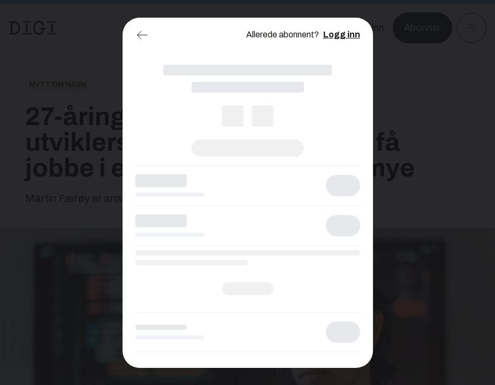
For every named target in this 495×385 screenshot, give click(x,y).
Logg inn (341, 34)
